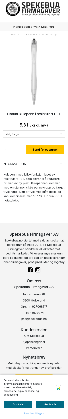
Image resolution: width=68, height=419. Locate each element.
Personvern (34, 348)
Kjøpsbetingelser (34, 342)
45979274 (37, 312)
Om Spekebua (34, 336)
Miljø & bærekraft (28, 34)
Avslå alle (18, 404)
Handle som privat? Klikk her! (33, 26)
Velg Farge (12, 134)
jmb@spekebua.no (34, 319)
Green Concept (48, 34)
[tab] (34, 164)
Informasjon (14, 164)
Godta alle (50, 404)
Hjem (13, 34)
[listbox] (34, 134)
